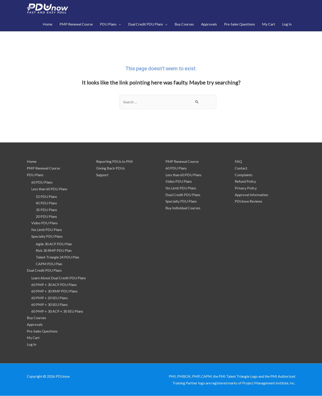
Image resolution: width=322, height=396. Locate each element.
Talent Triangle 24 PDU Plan (57, 257)
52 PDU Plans (46, 196)
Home (31, 161)
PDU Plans (35, 175)
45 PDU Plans (46, 203)
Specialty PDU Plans (47, 236)
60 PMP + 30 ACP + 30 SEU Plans (57, 311)
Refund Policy (245, 181)
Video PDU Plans (44, 223)
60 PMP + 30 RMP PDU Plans (54, 291)
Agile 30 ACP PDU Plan (54, 244)
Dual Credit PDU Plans (44, 270)
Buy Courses (36, 318)
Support (102, 175)
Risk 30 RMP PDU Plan (54, 250)
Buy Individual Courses (182, 208)
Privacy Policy (246, 188)
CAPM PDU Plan (49, 264)
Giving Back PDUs (110, 168)
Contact (241, 168)
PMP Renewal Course (43, 168)
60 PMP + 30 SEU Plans (49, 304)
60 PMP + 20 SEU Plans (49, 298)
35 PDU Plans (46, 210)
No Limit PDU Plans (46, 229)
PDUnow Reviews (248, 201)
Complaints (243, 175)
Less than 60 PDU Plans (49, 189)
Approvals (35, 324)
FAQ (238, 161)
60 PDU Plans (42, 182)
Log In (31, 344)
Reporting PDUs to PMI (114, 161)
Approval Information (251, 195)
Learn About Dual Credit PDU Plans (58, 278)
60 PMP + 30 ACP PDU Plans (54, 284)
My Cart (33, 337)
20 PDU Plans (46, 216)
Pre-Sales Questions (42, 331)
